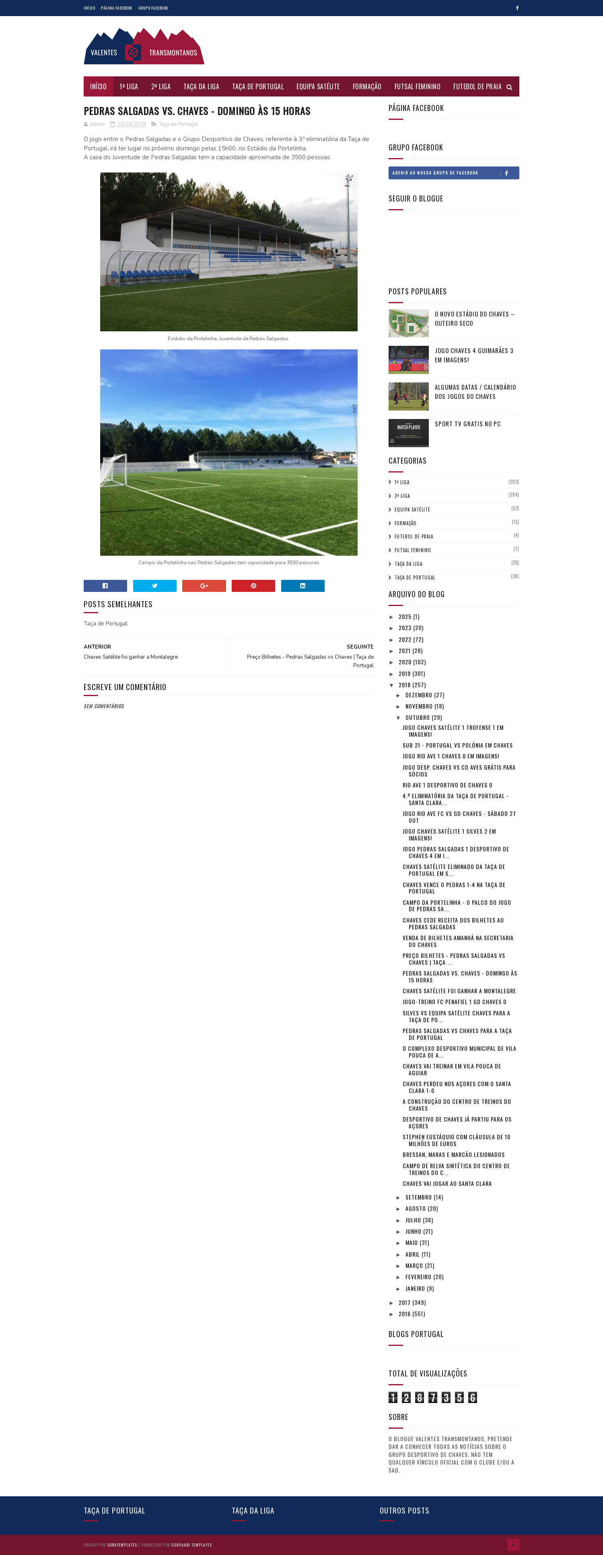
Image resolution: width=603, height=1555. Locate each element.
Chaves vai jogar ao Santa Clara (447, 1183)
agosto (416, 1208)
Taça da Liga (201, 86)
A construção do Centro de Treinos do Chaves (457, 1104)
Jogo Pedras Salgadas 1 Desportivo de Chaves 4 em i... (456, 852)
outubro (418, 717)
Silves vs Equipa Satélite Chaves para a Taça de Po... (456, 1016)
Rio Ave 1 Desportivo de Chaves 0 (447, 785)
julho (414, 1220)
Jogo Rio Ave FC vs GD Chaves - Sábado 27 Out (459, 816)
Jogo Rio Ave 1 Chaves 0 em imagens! (451, 756)
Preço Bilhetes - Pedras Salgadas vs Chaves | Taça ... (454, 958)
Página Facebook (116, 8)
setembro (419, 1197)
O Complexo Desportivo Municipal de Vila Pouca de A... (460, 1051)
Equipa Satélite (318, 86)
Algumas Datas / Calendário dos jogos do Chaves (475, 391)
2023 (406, 627)
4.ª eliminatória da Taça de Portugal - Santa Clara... (456, 799)
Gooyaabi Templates (191, 1545)
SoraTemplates (122, 1545)
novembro (419, 706)
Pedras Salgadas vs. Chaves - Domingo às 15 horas (460, 976)
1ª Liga (128, 86)
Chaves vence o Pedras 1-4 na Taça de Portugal (454, 888)
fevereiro (419, 1276)
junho (414, 1231)
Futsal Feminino (418, 86)
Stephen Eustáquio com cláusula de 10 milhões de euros (456, 1140)
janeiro (416, 1288)
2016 (405, 1313)
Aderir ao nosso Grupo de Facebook (456, 173)
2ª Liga (161, 86)
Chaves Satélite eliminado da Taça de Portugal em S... (454, 869)
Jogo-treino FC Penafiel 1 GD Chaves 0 (454, 1001)
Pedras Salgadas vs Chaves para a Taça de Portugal (457, 1033)
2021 (405, 650)
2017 (405, 1302)
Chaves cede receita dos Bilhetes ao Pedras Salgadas (453, 923)
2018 (405, 684)
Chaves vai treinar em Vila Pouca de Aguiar (452, 1069)
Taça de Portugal (258, 86)
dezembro (419, 694)
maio (412, 1242)
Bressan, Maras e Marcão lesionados (454, 1154)
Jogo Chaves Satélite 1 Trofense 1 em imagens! (453, 730)
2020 (406, 661)
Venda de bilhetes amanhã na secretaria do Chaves (458, 941)
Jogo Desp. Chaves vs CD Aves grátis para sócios (459, 770)
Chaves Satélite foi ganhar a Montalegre (459, 990)
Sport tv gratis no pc (468, 423)
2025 (406, 616)
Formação (367, 86)
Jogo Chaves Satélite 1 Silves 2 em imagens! (449, 834)
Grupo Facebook (153, 8)
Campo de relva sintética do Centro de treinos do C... (456, 1169)
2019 (405, 673)
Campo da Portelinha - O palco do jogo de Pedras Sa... (457, 905)
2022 (406, 639)
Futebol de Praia (477, 86)
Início (89, 8)
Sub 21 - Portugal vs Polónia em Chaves (458, 745)
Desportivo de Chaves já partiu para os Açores (457, 1122)
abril (413, 1254)
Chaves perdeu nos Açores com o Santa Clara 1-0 (457, 1087)
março (415, 1265)
